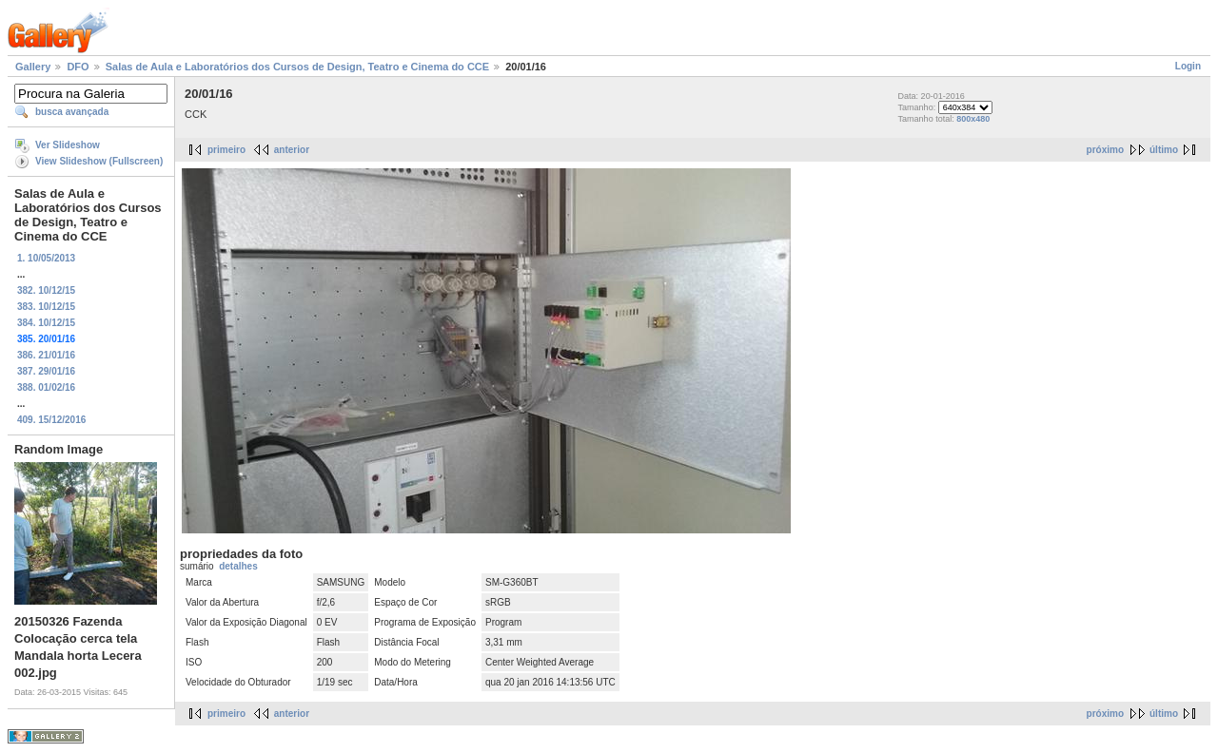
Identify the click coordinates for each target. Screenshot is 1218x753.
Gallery (32, 66)
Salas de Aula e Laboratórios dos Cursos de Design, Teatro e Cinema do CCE (297, 66)
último (1163, 150)
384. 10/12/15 (46, 323)
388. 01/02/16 (46, 387)
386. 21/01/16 (46, 355)
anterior (291, 150)
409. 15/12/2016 (51, 420)
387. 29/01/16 (46, 371)
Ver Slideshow (67, 145)
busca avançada (71, 111)
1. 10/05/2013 (46, 258)
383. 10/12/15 (46, 306)
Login (1188, 66)
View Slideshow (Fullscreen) (99, 161)
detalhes (238, 566)
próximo (1105, 150)
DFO (77, 66)
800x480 (973, 119)
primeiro (226, 150)
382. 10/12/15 (46, 290)
